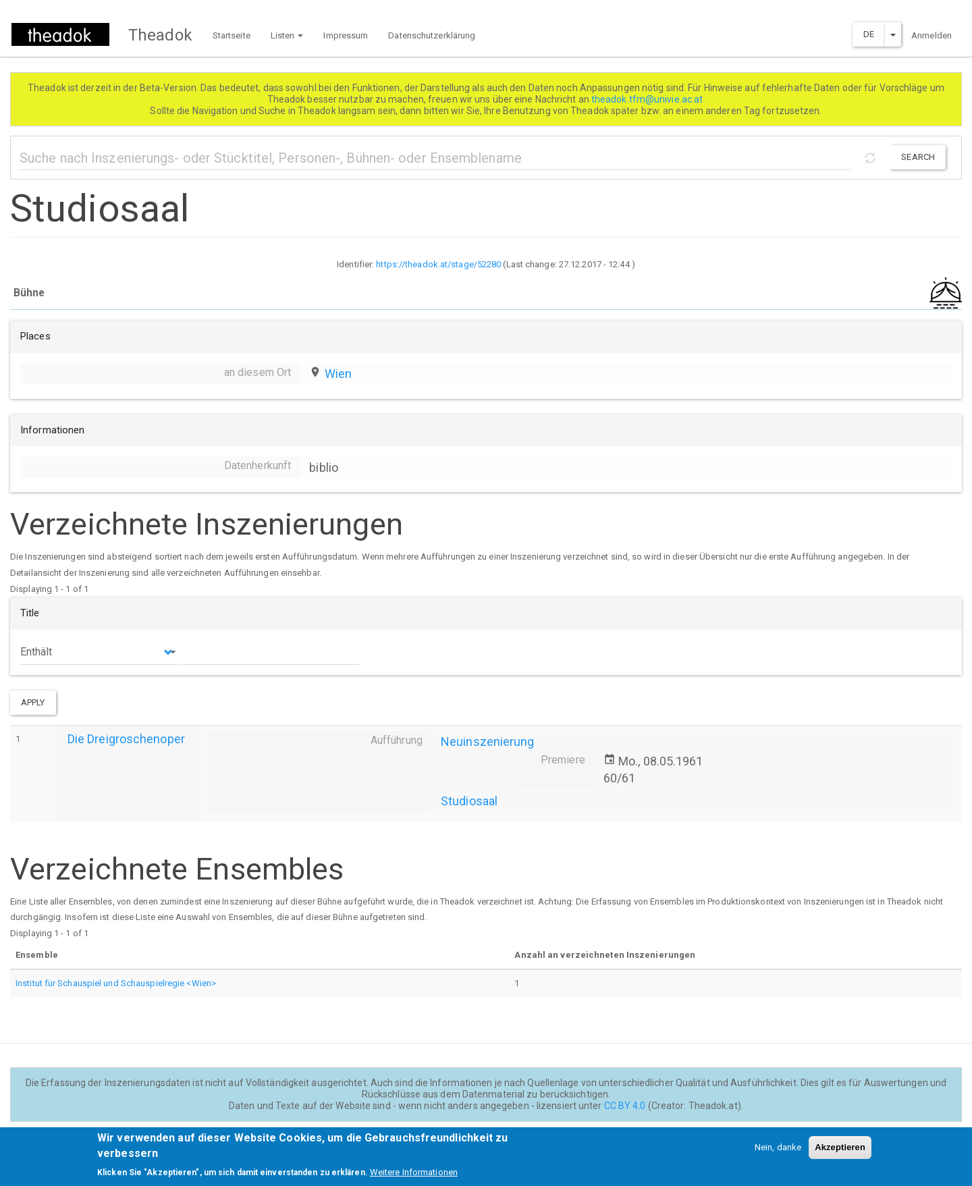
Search (918, 157)
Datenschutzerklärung (431, 35)
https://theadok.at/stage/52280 (438, 264)
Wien (338, 374)
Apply (33, 702)
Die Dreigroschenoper (126, 739)
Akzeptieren (840, 1149)
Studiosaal (469, 801)
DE (868, 34)
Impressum (345, 35)
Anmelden (931, 35)
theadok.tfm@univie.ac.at (648, 99)
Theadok (160, 35)
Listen (287, 35)
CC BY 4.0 (625, 1105)
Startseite (231, 35)
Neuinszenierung (488, 741)
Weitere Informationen (414, 1174)
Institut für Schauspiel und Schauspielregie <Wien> (116, 983)
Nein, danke (778, 1149)
